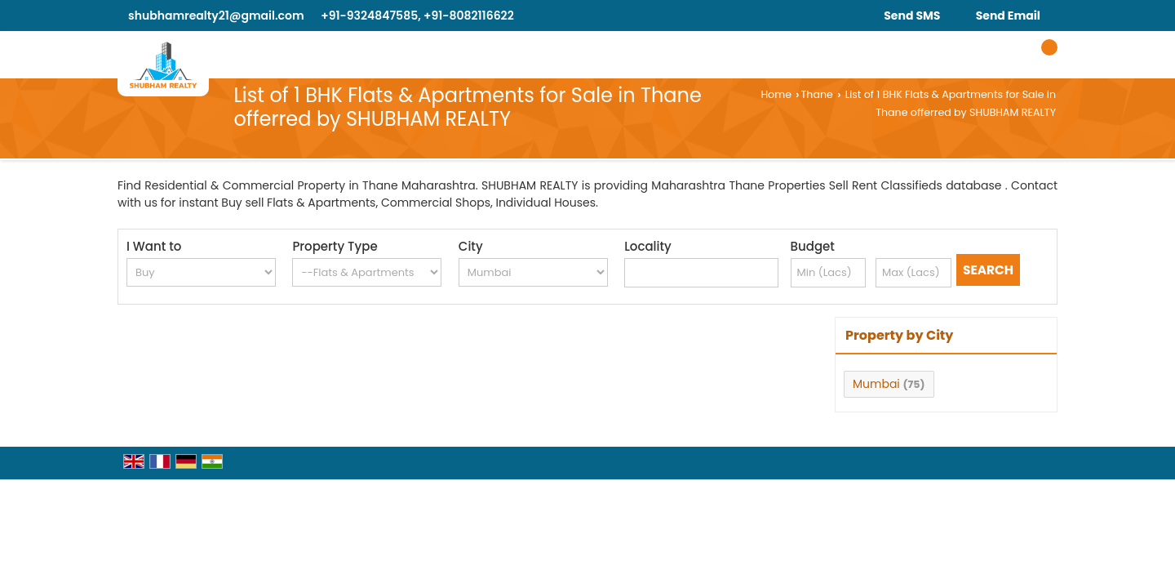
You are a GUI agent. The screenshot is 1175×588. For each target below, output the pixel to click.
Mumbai (876, 384)
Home (775, 94)
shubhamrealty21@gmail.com (216, 15)
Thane (817, 94)
